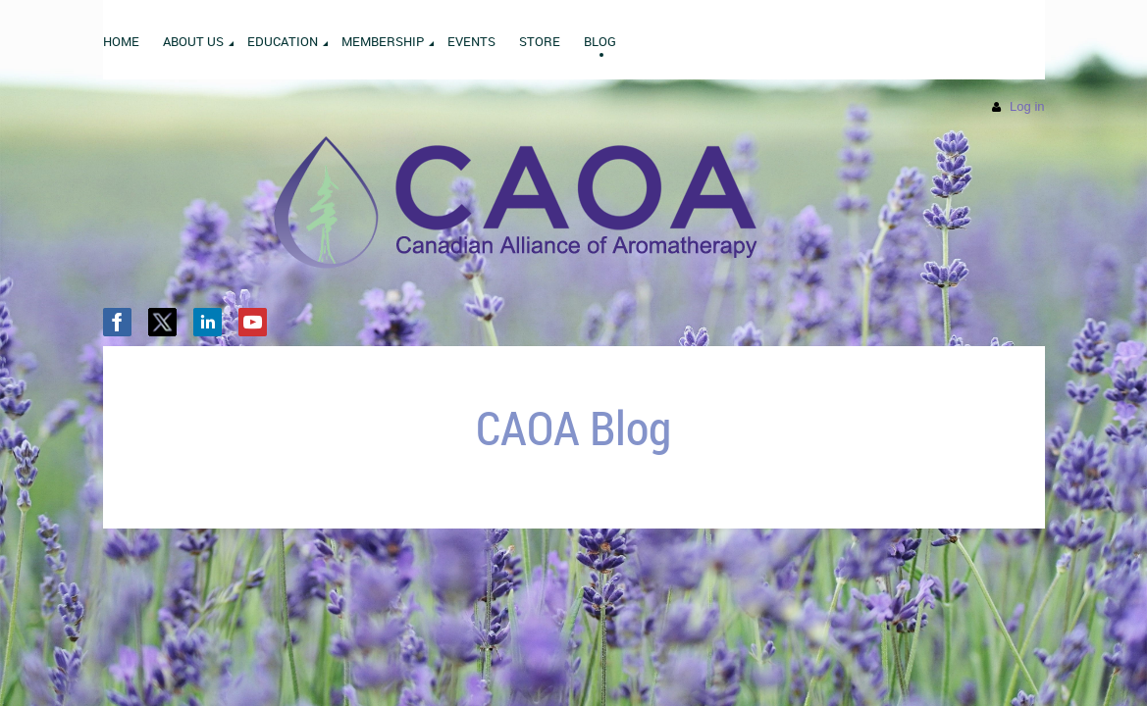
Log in (1027, 106)
